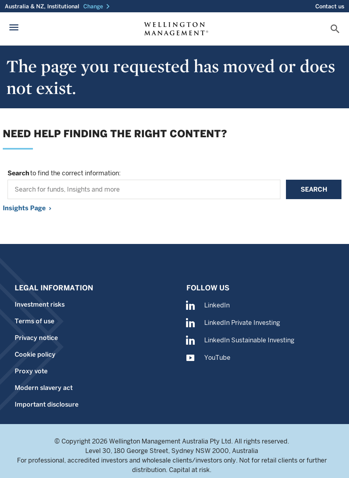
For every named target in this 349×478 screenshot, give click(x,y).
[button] (98, 6)
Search (314, 189)
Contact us (329, 6)
